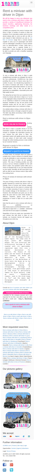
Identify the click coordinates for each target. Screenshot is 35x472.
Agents (19, 448)
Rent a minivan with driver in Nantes (13, 349)
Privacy (13, 451)
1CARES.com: (7, 445)
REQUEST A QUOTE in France (16, 151)
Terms (8, 451)
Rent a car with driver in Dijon (12, 314)
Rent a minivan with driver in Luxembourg (15, 337)
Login (25, 445)
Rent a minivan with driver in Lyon (19, 335)
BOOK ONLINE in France (14, 124)
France (14, 445)
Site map (20, 445)
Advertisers (25, 448)
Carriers (13, 448)
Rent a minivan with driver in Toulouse (14, 350)
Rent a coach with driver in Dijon (21, 316)
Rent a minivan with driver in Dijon (13, 318)
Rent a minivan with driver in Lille (18, 345)
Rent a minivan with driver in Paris (13, 330)
